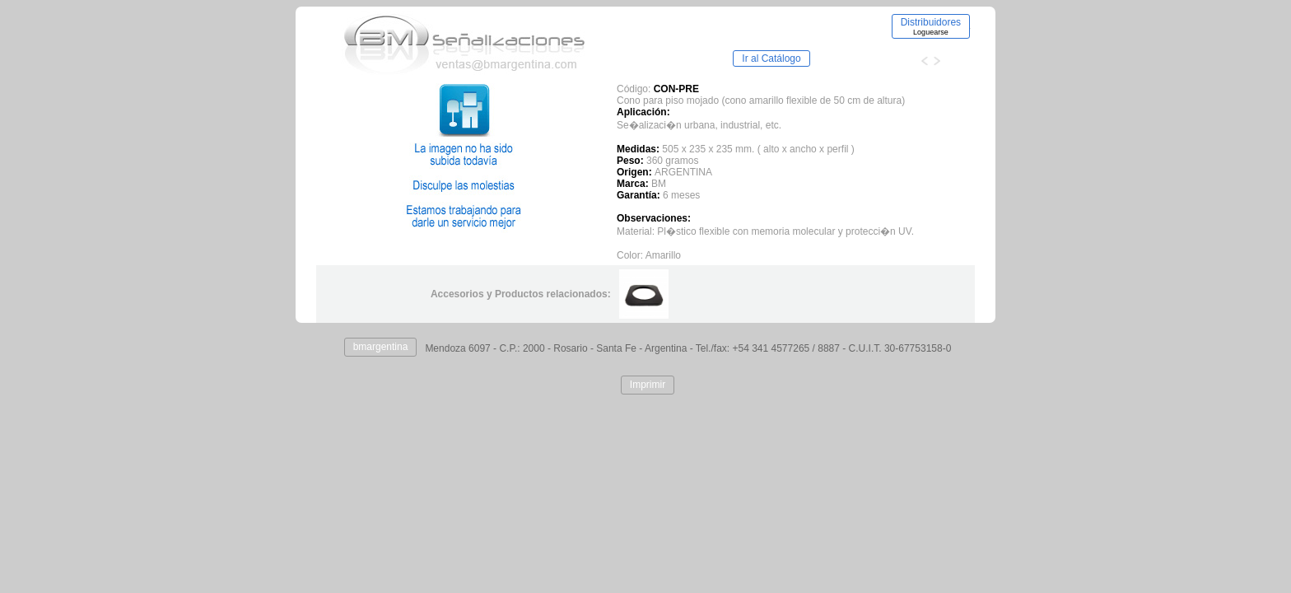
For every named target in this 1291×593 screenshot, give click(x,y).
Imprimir (647, 384)
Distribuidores (931, 26)
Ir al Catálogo (771, 58)
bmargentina (380, 347)
